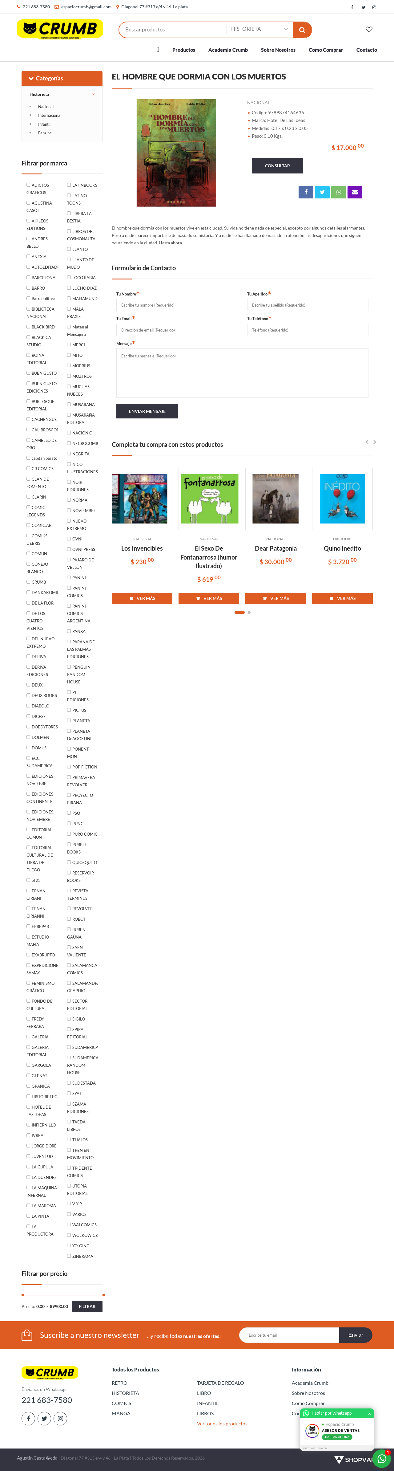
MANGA (121, 1413)
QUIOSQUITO (84, 862)
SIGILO (78, 1019)
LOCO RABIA (84, 277)
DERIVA (39, 656)
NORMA (79, 500)
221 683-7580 (36, 6)
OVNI (77, 538)
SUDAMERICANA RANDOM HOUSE (82, 1065)
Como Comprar (326, 50)
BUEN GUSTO (44, 373)
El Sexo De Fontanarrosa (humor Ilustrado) (208, 556)
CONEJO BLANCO (37, 568)
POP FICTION (84, 766)
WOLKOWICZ (85, 1235)
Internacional (49, 115)
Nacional (46, 106)
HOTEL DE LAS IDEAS (38, 1111)
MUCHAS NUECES (78, 390)
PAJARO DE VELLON (80, 563)
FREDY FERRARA (35, 1023)
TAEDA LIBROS (76, 1125)
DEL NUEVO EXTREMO (40, 642)
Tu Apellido (259, 293)
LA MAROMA (44, 1205)
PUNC (77, 823)
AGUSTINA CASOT (39, 207)
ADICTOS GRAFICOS (37, 189)
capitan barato (44, 458)
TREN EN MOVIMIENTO (80, 1154)
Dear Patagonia (276, 548)
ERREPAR (40, 926)
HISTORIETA (125, 1393)
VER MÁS (142, 598)
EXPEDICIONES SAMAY (42, 969)
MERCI (78, 344)
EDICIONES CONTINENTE (39, 798)
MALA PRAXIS (75, 313)
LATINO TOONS (77, 199)
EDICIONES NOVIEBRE (39, 780)
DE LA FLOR (43, 603)
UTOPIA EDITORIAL (77, 1190)
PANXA (79, 631)
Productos (183, 50)
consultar (277, 165)
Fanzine (45, 132)
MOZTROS (82, 376)
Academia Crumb (228, 50)
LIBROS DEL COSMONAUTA (81, 235)
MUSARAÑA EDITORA (81, 419)
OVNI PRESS (83, 549)
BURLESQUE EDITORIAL (40, 405)
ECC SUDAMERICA (39, 762)
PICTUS (79, 710)
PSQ (76, 813)
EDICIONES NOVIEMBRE (39, 815)
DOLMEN (40, 737)
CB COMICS (43, 468)
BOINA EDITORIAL (36, 359)
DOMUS (39, 747)
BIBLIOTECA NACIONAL (40, 313)
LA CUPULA (42, 1166)
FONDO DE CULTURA (39, 1005)
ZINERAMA (82, 1256)
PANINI (79, 577)
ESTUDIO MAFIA (37, 941)
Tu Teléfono (259, 318)
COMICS (121, 1403)
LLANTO (80, 249)
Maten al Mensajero (77, 330)
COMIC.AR (41, 525)
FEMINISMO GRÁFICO (40, 987)
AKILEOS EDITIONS (37, 224)
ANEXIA (39, 256)
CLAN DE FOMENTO (37, 483)
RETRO (119, 1383)
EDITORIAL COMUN (39, 833)
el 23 (36, 880)
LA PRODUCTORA (40, 1230)
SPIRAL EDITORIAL (77, 1033)
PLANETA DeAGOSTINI (79, 735)
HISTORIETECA (45, 1096)
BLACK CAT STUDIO (39, 341)
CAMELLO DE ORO (41, 444)
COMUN (39, 553)
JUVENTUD (42, 1156)
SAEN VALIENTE (76, 951)
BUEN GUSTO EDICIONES (41, 387)
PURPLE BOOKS (77, 848)
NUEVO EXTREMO (76, 525)
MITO (77, 355)
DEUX (37, 685)
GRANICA (41, 1086)
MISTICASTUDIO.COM (316, 1448)
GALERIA (40, 1036)
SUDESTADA (84, 1083)
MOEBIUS (81, 365)
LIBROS (205, 1413)
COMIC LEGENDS (35, 511)
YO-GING (81, 1245)
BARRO (38, 288)
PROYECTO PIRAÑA (80, 799)
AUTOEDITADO (45, 267)
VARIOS (79, 1214)
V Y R (77, 1203)
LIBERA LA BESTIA (79, 217)
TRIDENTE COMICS (79, 1172)
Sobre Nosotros (278, 50)
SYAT (77, 1093)
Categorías (45, 78)
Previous (124, 152)
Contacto (366, 50)
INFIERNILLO (44, 1125)
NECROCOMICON (85, 443)
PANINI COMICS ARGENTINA (78, 613)
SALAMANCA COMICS (82, 969)
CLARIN (39, 497)
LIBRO (204, 1393)
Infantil (44, 124)
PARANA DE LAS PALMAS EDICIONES (81, 649)
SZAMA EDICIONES (78, 1108)
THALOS (80, 1139)
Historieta (39, 94)
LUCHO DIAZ (84, 288)
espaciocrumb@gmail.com (86, 6)
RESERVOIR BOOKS (80, 876)
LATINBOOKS (84, 185)
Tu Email (125, 318)
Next (230, 152)
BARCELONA (43, 277)
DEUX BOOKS (44, 695)
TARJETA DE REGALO (220, 1383)
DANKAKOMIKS (45, 592)
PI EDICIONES (78, 696)
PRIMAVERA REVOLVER (81, 781)
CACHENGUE (44, 419)
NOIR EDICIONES (78, 486)
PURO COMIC (85, 834)
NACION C (82, 432)
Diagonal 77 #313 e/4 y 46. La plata (154, 6)
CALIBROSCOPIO (45, 429)
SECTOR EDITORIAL (77, 1005)
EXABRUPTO (43, 954)
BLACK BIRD (43, 326)
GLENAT (39, 1075)
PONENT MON (78, 753)
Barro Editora (43, 298)
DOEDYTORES (45, 726)
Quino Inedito (342, 548)
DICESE (39, 716)
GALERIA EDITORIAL (37, 1051)
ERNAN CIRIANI (36, 894)
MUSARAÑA (83, 404)
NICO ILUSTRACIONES (82, 468)
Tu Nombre (128, 293)
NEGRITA (81, 453)
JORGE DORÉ (44, 1145)
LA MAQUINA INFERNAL (41, 1191)
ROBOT (79, 919)
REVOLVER (82, 908)
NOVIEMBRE (84, 510)
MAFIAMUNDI (85, 298)
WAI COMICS (84, 1224)
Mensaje (125, 343)
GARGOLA (41, 1065)
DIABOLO (40, 705)
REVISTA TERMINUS (77, 894)
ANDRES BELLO (37, 242)
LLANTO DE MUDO (80, 263)
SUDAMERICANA (85, 1047)
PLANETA (81, 720)
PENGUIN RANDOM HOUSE (78, 674)
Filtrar (87, 1306)
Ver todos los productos (222, 1423)
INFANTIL (208, 1403)
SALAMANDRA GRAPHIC (82, 987)
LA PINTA (40, 1216)
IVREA (37, 1135)
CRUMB (39, 582)
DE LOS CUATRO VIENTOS (35, 621)
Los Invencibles (142, 548)
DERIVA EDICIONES (37, 671)
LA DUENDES (44, 1177)
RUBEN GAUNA (76, 933)
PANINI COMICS (76, 592)
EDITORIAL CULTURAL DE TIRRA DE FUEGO (39, 858)
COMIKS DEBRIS (36, 539)
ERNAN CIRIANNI (36, 912)
